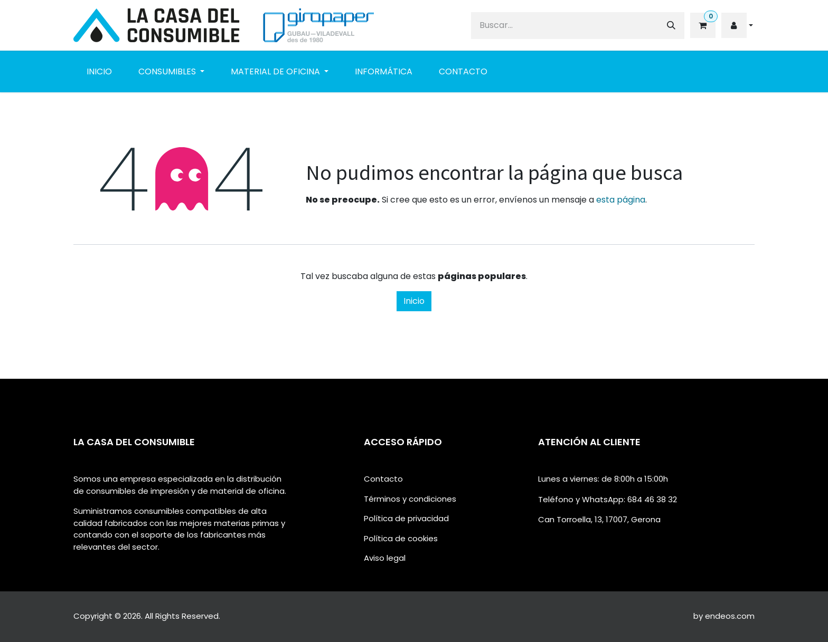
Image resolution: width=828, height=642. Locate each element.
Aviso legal (385, 557)
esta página (620, 200)
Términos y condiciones (410, 498)
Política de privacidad (406, 518)
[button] (737, 25)
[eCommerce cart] (702, 25)
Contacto (383, 478)
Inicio (414, 301)
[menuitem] (99, 71)
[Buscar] (671, 25)
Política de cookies (401, 538)
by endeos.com (724, 615)
